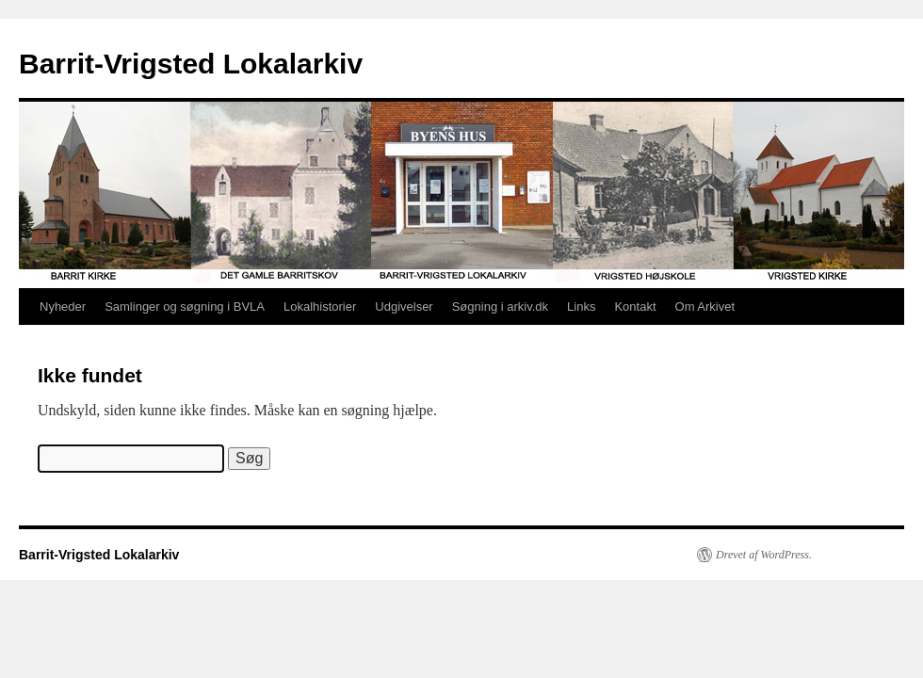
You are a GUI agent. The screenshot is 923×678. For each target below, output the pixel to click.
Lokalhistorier (319, 306)
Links (581, 306)
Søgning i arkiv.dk (500, 306)
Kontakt (635, 306)
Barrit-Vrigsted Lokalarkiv (191, 63)
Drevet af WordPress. (764, 554)
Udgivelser (403, 306)
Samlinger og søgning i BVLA (185, 306)
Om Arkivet (705, 306)
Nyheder (63, 306)
